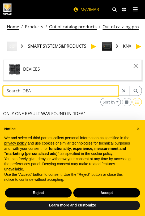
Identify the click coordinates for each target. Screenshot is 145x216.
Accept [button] (106, 193)
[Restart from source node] (124, 91)
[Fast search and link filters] (114, 9)
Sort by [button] (109, 102)
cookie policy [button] (101, 153)
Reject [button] (38, 193)
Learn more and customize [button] (72, 205)
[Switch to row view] (137, 102)
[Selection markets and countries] (124, 9)
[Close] (136, 66)
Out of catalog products (73, 27)
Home (13, 27)
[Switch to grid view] (126, 102)
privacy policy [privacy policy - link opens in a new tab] (15, 143)
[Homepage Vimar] (7, 9)
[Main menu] (135, 9)
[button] (138, 128)
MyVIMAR (86, 9)
